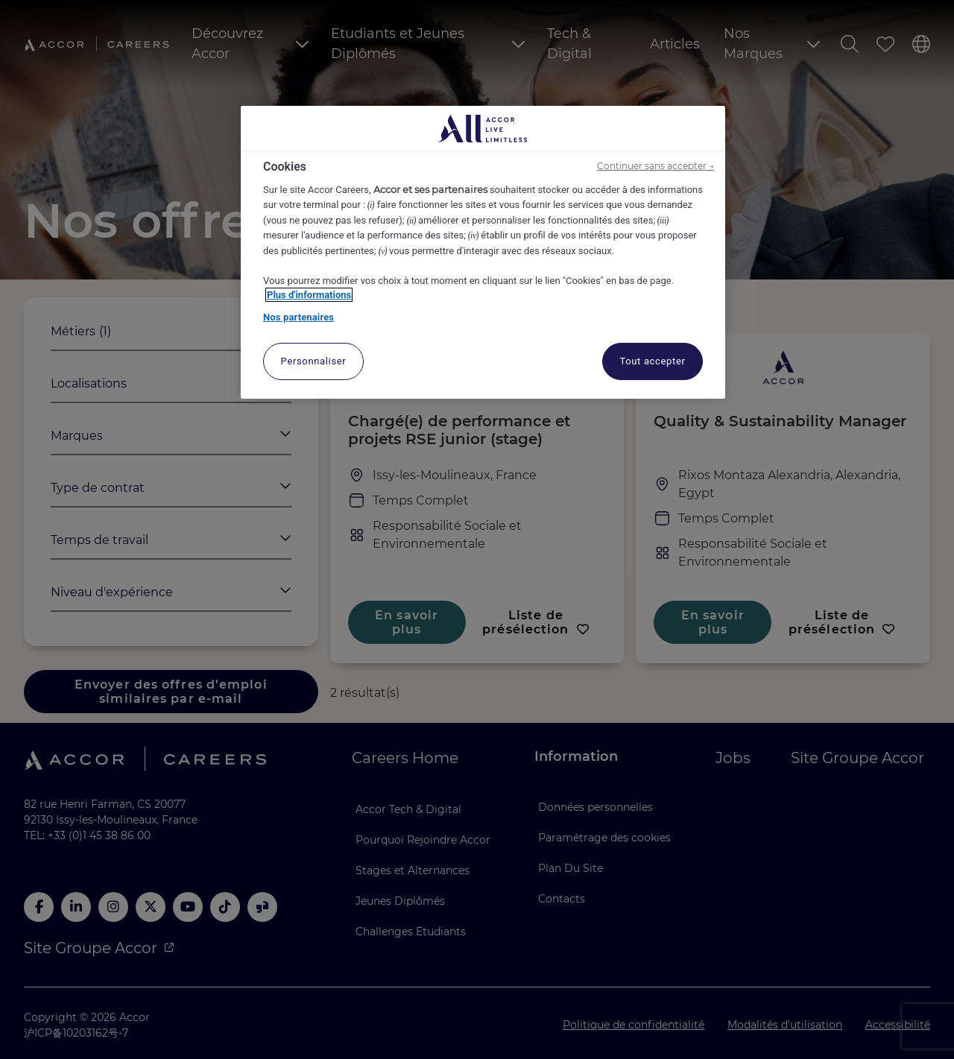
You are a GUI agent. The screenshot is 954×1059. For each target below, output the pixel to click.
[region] (483, 252)
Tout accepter (652, 361)
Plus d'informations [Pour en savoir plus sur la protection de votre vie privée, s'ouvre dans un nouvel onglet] (309, 294)
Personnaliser (314, 361)
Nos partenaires (298, 317)
